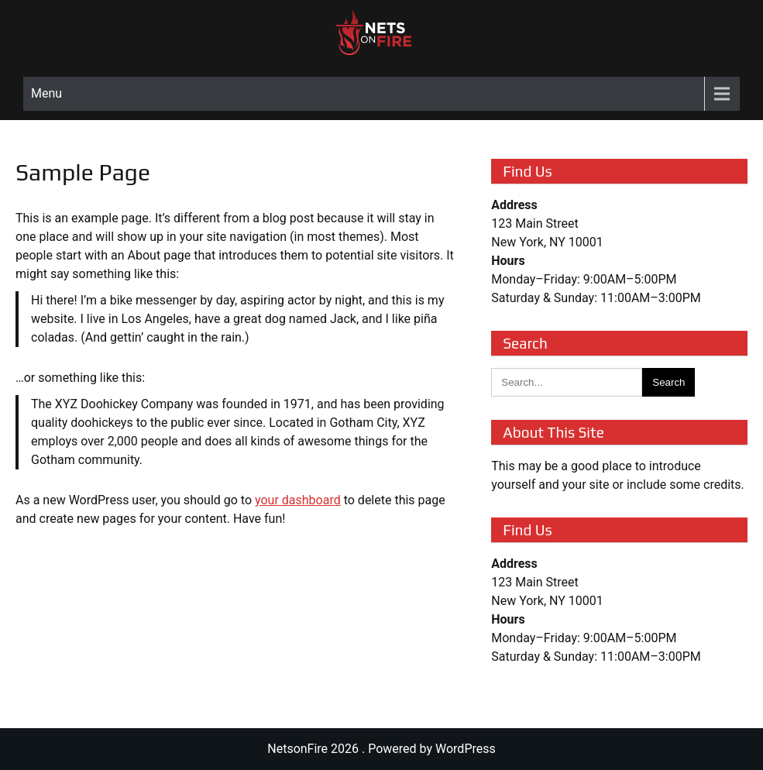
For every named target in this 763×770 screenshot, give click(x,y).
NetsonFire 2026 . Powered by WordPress (381, 748)
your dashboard (298, 500)
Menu (46, 93)
